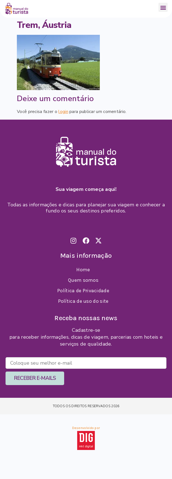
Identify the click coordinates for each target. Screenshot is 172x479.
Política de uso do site (83, 301)
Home (83, 270)
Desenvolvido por (86, 428)
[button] (163, 7)
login (63, 112)
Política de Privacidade (83, 291)
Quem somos (83, 280)
